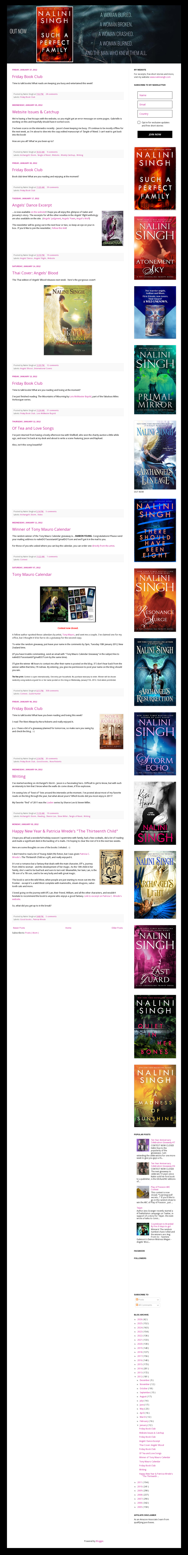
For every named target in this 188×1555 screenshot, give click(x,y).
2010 (140, 1486)
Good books (43, 761)
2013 (140, 1372)
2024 (140, 1327)
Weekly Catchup (68, 155)
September (145, 1392)
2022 (140, 1336)
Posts (140, 1299)
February (144, 1421)
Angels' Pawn (68, 218)
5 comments (51, 511)
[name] (155, 95)
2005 (140, 1507)
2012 (140, 1376)
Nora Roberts (55, 761)
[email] (155, 104)
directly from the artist (103, 546)
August (143, 1396)
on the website (38, 212)
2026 (140, 1319)
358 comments (52, 691)
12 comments (53, 365)
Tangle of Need (44, 155)
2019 (140, 1348)
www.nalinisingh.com (160, 77)
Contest (23, 559)
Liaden (50, 802)
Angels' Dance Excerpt (32, 205)
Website (56, 155)
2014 (140, 1368)
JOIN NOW (155, 134)
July (142, 1401)
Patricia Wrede (39, 919)
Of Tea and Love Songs (33, 428)
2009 (140, 1490)
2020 (140, 1344)
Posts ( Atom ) (32, 933)
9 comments (52, 152)
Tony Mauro (68, 634)
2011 (140, 1482)
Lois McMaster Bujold (80, 396)
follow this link (59, 228)
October (144, 1388)
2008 (140, 1495)
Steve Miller (63, 816)
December (145, 1380)
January (144, 1425)
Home (68, 928)
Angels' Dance (26, 258)
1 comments (52, 557)
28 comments (52, 94)
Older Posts (117, 928)
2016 (140, 1360)
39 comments (53, 187)
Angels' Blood (26, 368)
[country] (155, 114)
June (142, 1405)
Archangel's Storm (28, 155)
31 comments (53, 410)
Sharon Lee (51, 816)
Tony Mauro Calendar (32, 574)
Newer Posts (19, 928)
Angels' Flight (40, 258)
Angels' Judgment (52, 218)
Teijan (139, 1208)
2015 (140, 1364)
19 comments (53, 255)
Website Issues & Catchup (35, 111)
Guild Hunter (35, 694)
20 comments (52, 758)
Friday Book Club (27, 76)
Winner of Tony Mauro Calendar (41, 529)
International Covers (43, 368)
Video (40, 515)
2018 (140, 1352)
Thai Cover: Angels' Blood (35, 272)
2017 (140, 1356)
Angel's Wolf (82, 218)
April (142, 1413)
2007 (140, 1499)
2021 (140, 1340)
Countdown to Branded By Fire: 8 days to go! (162, 1225)
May (142, 1409)
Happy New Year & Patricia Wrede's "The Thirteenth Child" (65, 831)
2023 (140, 1331)
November (145, 1384)
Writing (80, 155)
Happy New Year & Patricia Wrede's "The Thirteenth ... (156, 1475)
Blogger (99, 1541)
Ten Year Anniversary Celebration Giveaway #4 (163, 1164)
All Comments (144, 1305)
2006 (140, 1503)
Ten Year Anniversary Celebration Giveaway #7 (163, 1141)
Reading (41, 816)
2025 (140, 1323)
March (143, 1417)
